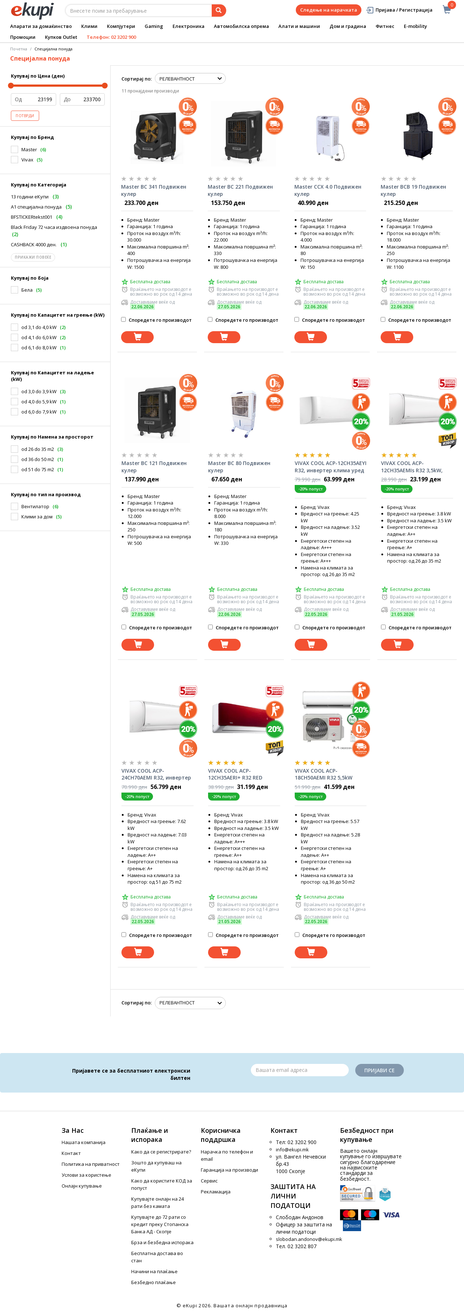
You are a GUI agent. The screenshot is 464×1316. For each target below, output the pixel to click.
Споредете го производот (156, 320)
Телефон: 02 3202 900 (111, 37)
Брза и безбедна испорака (162, 1242)
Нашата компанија (83, 1142)
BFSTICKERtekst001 (31, 217)
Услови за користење (86, 1175)
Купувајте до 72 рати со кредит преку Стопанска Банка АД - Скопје (159, 1224)
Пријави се (379, 1070)
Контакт (71, 1153)
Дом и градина (348, 26)
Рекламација (216, 1191)
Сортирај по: (136, 78)
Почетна (18, 49)
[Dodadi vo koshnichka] (137, 337)
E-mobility (415, 26)
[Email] (300, 1070)
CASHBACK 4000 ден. (34, 244)
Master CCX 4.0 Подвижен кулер (327, 190)
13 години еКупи (30, 196)
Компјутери (121, 26)
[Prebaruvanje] (219, 10)
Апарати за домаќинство (41, 26)
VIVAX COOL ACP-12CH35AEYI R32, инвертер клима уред (330, 467)
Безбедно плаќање (153, 1282)
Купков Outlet (61, 37)
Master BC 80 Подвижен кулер (239, 467)
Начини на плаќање (154, 1271)
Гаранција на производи (229, 1170)
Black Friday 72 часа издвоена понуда (54, 227)
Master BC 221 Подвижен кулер (240, 190)
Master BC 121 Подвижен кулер (154, 467)
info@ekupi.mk (292, 1149)
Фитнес (385, 26)
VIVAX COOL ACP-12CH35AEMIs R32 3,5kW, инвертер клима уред (412, 467)
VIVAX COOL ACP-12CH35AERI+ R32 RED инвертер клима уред (237, 774)
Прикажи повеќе (33, 257)
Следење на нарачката (328, 10)
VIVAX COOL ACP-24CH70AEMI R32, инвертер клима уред (156, 774)
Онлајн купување (82, 1186)
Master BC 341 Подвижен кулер (153, 190)
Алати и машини (299, 26)
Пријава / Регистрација (398, 10)
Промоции (23, 37)
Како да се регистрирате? (161, 1151)
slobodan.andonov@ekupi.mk (309, 1239)
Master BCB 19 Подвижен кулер (413, 190)
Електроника (188, 26)
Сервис (209, 1180)
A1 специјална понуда (36, 206)
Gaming (154, 26)
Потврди (25, 115)
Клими (89, 26)
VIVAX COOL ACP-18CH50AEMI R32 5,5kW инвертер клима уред (323, 774)
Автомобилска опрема (241, 26)
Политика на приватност (91, 1164)
